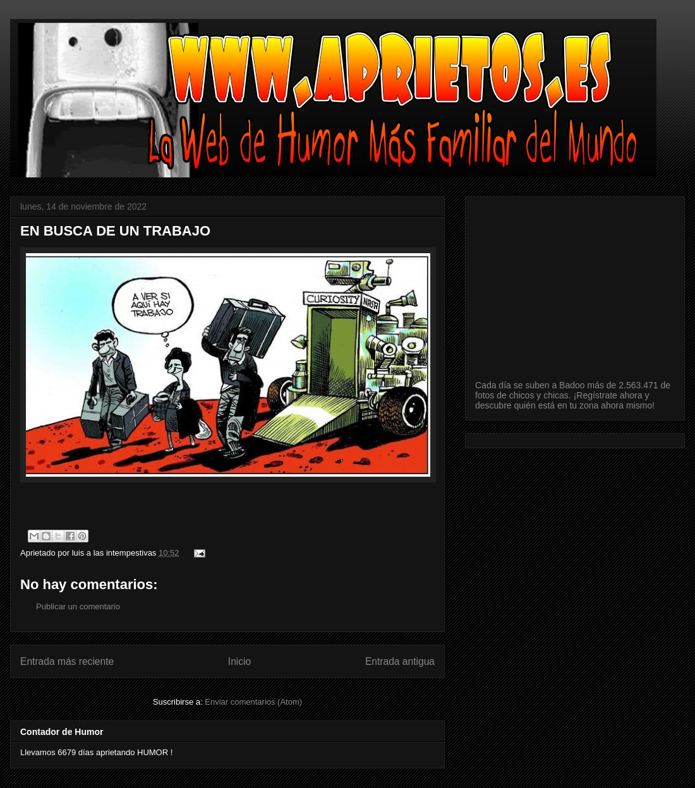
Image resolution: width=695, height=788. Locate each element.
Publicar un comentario (78, 606)
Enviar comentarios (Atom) (253, 702)
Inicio (239, 661)
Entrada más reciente (67, 661)
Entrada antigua (400, 661)
